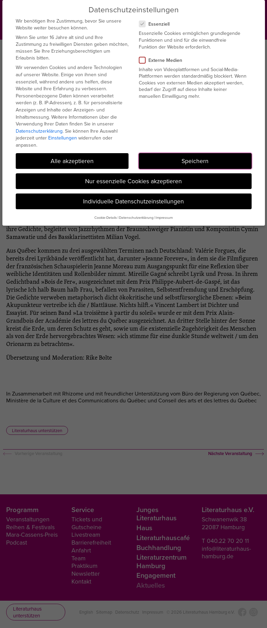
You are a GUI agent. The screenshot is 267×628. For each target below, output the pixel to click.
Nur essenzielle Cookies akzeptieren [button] (133, 181)
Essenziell (157, 24)
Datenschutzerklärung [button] (136, 217)
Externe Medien (163, 60)
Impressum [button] (164, 217)
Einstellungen (62, 137)
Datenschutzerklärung (39, 131)
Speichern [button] (195, 161)
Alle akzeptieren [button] (72, 161)
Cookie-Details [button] (105, 217)
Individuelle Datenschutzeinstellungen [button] (133, 201)
